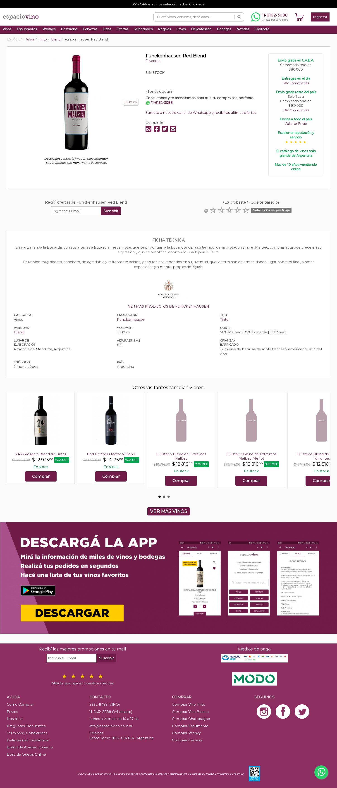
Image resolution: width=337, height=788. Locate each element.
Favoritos (153, 61)
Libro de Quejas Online (26, 754)
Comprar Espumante (190, 726)
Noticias (243, 29)
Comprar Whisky (186, 733)
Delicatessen (201, 29)
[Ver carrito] (299, 17)
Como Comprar (20, 704)
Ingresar (320, 17)
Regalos (164, 29)
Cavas (181, 29)
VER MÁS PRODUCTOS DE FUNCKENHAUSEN (168, 306)
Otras (107, 29)
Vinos (7, 29)
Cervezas (90, 29)
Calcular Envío (296, 124)
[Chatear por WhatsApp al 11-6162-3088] (269, 16)
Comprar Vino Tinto (188, 704)
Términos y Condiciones (27, 733)
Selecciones (143, 29)
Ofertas (122, 29)
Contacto (262, 29)
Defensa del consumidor (28, 740)
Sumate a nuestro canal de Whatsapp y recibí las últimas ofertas (201, 112)
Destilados (69, 29)
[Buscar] (239, 17)
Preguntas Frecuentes (26, 726)
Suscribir (111, 211)
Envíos (12, 712)
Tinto (224, 319)
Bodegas (224, 29)
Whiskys (48, 29)
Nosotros (14, 719)
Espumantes (27, 29)
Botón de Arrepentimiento (30, 747)
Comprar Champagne (191, 719)
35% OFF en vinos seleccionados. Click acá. (168, 4)
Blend (19, 332)
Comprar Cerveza (187, 740)
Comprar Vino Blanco (190, 712)
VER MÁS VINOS (168, 511)
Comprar (41, 476)
